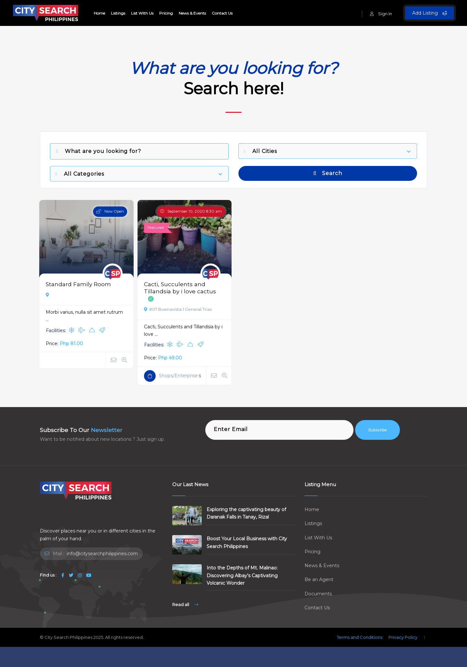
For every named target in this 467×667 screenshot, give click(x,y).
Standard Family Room (78, 284)
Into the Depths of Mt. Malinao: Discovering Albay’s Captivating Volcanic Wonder (242, 575)
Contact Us (222, 13)
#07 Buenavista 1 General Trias (178, 309)
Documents (318, 594)
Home (99, 13)
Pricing (166, 13)
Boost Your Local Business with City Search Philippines (247, 542)
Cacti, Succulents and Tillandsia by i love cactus (180, 288)
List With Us (142, 13)
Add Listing (429, 13)
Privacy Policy (403, 637)
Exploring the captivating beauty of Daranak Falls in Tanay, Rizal (246, 513)
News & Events (192, 13)
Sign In (381, 13)
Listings (118, 13)
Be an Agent (319, 579)
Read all (185, 604)
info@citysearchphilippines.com (102, 553)
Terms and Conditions (359, 637)
